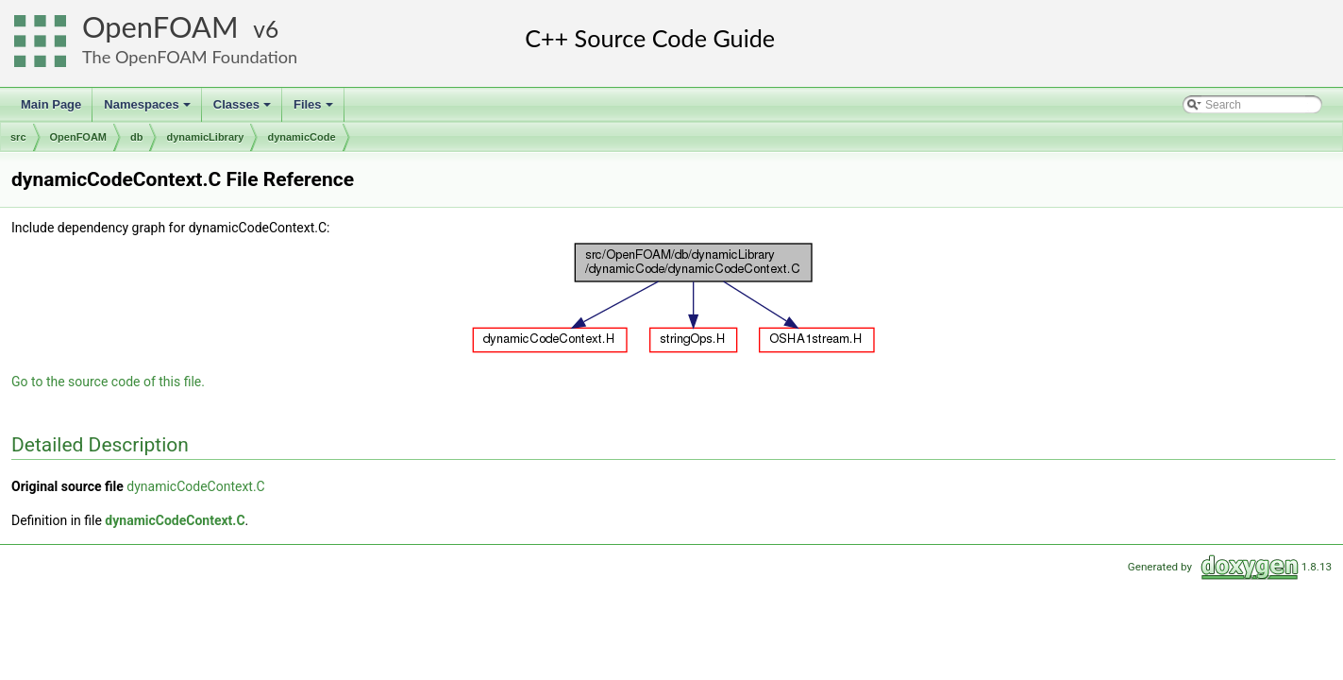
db (136, 137)
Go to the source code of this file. (108, 381)
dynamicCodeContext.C (195, 486)
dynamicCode (301, 137)
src (18, 137)
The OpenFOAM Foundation (189, 56)
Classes (243, 109)
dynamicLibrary (204, 137)
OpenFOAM (160, 26)
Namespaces (148, 109)
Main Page (51, 104)
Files (315, 109)
